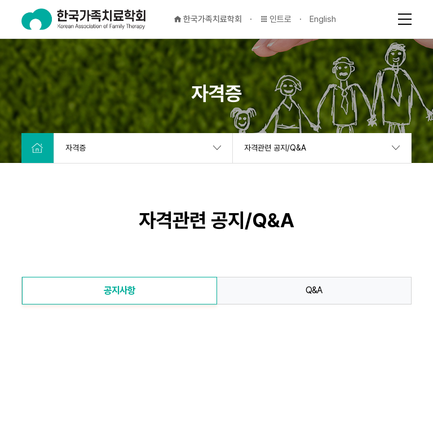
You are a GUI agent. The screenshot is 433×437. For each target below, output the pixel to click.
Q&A (314, 290)
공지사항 (120, 290)
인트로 (275, 19)
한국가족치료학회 (208, 19)
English (323, 19)
